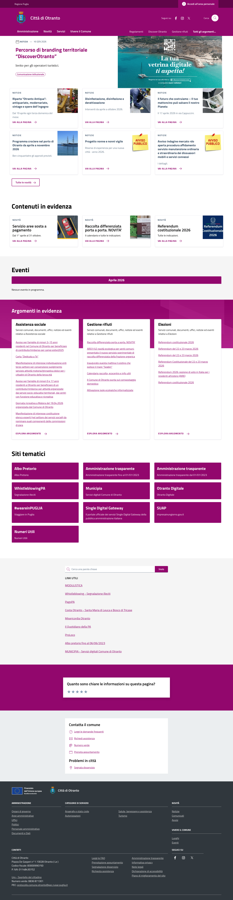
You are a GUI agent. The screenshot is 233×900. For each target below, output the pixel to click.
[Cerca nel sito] (214, 18)
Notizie (175, 811)
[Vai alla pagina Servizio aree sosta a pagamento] (24, 239)
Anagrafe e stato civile (77, 811)
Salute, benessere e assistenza (135, 811)
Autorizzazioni (72, 816)
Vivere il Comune (80, 31)
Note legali (138, 867)
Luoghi (175, 838)
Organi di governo (21, 811)
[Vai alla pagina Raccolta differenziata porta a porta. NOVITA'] (97, 239)
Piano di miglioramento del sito (149, 876)
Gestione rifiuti (180, 31)
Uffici (14, 820)
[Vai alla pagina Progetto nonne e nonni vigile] (97, 167)
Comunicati (178, 816)
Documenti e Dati (21, 833)
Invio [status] (161, 569)
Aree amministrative (23, 816)
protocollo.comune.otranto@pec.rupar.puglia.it (42, 885)
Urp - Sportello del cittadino (27, 877)
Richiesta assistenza (103, 871)
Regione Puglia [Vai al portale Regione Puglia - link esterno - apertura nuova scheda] (22, 4)
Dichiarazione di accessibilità (147, 871)
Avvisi (175, 820)
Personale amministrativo (26, 829)
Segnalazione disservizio (105, 867)
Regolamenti (136, 31)
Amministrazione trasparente (148, 858)
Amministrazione (27, 31)
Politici (15, 824)
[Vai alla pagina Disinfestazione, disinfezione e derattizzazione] (97, 121)
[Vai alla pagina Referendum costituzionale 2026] (169, 239)
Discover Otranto (157, 31)
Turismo (122, 816)
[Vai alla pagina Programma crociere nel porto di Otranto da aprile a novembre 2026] (24, 167)
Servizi (61, 31)
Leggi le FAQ (98, 858)
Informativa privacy (142, 862)
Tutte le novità (26, 182)
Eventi (175, 842)
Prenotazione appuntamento (107, 862)
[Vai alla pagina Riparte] (24, 121)
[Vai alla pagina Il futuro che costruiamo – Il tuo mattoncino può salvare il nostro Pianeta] (169, 121)
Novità (48, 31)
